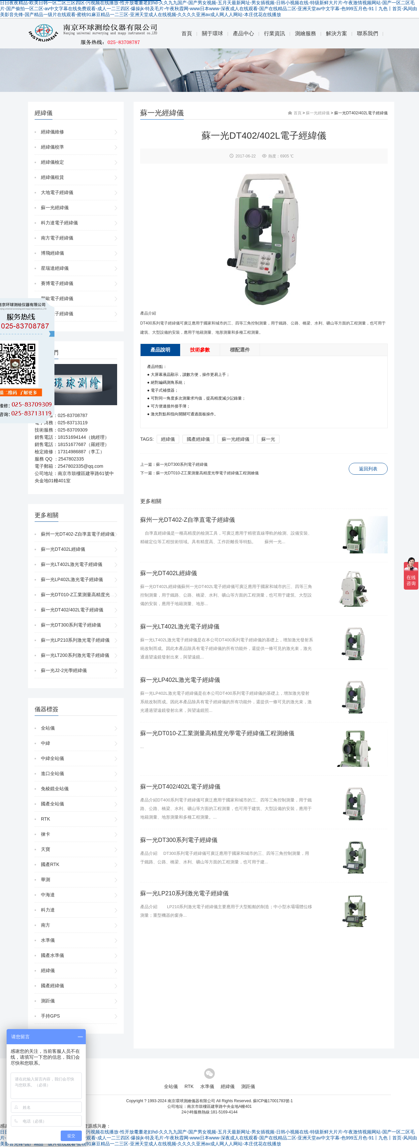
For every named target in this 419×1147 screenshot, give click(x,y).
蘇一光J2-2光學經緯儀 (64, 670)
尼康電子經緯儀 (57, 313)
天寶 (45, 849)
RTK (45, 819)
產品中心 (243, 33)
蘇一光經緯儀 (55, 207)
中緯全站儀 (52, 758)
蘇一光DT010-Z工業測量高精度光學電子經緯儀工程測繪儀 (101, 594)
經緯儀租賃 (52, 177)
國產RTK (50, 864)
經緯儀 (48, 970)
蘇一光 (268, 439)
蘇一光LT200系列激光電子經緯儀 (75, 655)
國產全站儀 (52, 803)
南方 (45, 925)
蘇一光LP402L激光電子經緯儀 (72, 579)
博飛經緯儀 (52, 253)
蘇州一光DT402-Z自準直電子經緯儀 (77, 534)
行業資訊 (274, 33)
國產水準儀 (52, 955)
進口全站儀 (52, 773)
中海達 (48, 894)
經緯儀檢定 (52, 162)
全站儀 (48, 728)
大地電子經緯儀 (57, 192)
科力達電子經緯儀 (59, 222)
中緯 (45, 743)
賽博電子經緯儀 (57, 283)
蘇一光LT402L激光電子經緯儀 (71, 564)
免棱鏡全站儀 (55, 788)
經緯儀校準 (52, 147)
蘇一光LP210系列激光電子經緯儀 (75, 640)
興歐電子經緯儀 (57, 298)
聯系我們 (367, 33)
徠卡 (45, 834)
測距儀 (48, 1000)
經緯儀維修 (52, 131)
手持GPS (50, 1016)
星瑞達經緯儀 (55, 268)
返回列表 (368, 468)
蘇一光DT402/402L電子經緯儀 (72, 609)
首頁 (186, 33)
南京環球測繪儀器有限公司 (191, 1101)
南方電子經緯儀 (57, 237)
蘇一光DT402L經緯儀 (63, 549)
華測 (45, 879)
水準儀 (48, 940)
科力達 (48, 909)
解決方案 (336, 33)
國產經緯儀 (52, 985)
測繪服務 (305, 33)
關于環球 (212, 33)
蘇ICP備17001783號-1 (273, 1101)
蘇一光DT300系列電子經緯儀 (71, 625)
